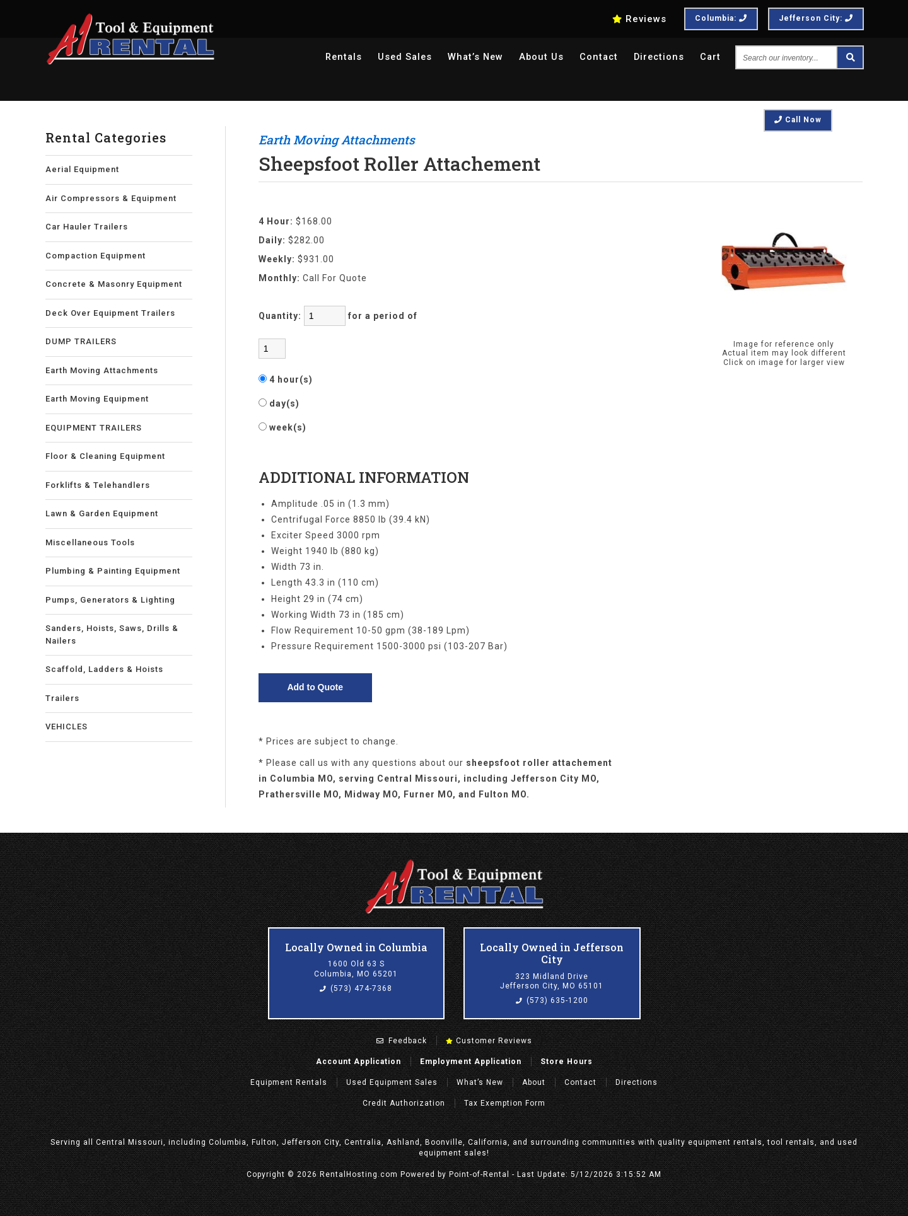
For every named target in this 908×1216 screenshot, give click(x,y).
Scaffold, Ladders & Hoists (104, 669)
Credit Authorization (404, 1103)
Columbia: (721, 18)
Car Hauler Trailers (86, 226)
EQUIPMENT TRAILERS (93, 427)
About (533, 1082)
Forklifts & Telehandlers (97, 485)
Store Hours (566, 1061)
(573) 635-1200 (552, 1000)
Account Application (358, 1061)
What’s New (470, 58)
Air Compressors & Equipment (111, 198)
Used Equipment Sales (392, 1082)
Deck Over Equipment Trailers (110, 313)
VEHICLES (66, 726)
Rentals (334, 58)
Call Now (798, 119)
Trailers (62, 698)
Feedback (401, 1040)
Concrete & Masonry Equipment (113, 284)
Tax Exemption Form (504, 1103)
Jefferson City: (816, 18)
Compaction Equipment (95, 255)
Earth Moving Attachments (101, 370)
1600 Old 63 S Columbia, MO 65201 (356, 968)
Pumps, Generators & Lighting (110, 600)
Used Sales (398, 58)
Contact (595, 58)
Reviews (639, 19)
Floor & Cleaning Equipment (105, 456)
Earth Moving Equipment (97, 398)
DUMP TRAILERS (81, 341)
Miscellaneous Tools (90, 542)
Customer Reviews (489, 1040)
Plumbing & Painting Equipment (112, 571)
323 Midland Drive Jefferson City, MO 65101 (551, 981)
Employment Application (470, 1061)
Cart (710, 58)
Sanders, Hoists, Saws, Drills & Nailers (111, 634)
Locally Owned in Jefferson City (552, 953)
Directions (657, 58)
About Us (537, 58)
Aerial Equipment (82, 169)
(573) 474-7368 (356, 988)
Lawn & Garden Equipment (101, 513)
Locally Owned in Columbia (356, 947)
